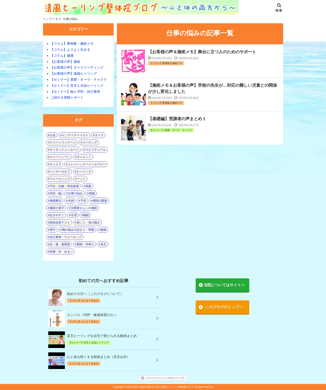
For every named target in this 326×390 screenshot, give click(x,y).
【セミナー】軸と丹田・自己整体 (75, 91)
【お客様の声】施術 (65, 61)
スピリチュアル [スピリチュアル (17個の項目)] (95, 149)
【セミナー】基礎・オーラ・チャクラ (78, 79)
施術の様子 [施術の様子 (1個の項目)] (57, 208)
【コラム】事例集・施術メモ (72, 43)
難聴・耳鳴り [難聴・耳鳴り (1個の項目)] (85, 244)
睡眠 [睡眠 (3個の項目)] (86, 215)
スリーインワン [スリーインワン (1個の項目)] (60, 157)
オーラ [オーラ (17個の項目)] (99, 135)
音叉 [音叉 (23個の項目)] (103, 244)
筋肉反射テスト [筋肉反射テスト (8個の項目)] (60, 222)
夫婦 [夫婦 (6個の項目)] (71, 200)
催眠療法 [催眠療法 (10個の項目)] (55, 200)
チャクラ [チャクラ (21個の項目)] (55, 164)
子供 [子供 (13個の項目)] (83, 200)
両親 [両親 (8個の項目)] (88, 186)
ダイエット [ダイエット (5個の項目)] (84, 157)
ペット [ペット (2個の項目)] (81, 178)
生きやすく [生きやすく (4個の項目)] (57, 215)
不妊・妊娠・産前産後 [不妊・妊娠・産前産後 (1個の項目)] (64, 186)
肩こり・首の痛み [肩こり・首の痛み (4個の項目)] (88, 222)
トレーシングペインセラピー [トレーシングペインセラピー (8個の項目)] (87, 164)
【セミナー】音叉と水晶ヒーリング (77, 85)
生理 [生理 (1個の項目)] (74, 215)
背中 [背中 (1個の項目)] (53, 229)
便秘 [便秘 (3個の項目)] (92, 193)
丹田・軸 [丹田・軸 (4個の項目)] (55, 193)
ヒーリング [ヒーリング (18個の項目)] (84, 171)
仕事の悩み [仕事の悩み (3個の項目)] (75, 193)
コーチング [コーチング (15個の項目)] (90, 142)
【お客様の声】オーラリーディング (77, 67)
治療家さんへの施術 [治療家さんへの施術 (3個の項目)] (84, 208)
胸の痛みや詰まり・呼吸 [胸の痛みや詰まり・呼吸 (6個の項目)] (78, 229)
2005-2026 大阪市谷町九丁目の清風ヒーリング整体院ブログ (160, 386)
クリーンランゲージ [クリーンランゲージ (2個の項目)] (63, 142)
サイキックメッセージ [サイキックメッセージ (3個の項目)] (64, 149)
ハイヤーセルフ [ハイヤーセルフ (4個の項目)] (60, 171)
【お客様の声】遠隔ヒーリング (73, 73)
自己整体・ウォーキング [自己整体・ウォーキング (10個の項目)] (66, 237)
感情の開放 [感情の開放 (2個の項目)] (100, 200)
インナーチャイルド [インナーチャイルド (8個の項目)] (75, 135)
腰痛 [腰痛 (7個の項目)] (103, 229)
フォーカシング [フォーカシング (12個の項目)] (60, 178)
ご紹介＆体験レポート (67, 97)
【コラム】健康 (62, 55)
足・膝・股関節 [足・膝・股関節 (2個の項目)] (60, 244)
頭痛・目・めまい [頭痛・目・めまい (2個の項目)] (61, 251)
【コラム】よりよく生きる (70, 49)
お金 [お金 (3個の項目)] (53, 135)
